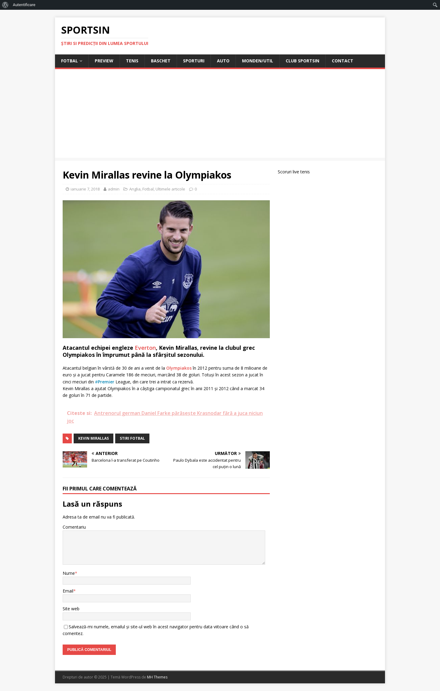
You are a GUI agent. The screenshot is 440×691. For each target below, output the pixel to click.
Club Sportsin (302, 61)
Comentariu (74, 527)
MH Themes (157, 677)
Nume (69, 573)
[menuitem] (5, 5)
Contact (342, 61)
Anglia (135, 189)
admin (113, 189)
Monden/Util (257, 61)
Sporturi (193, 61)
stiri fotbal (132, 438)
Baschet (160, 61)
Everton (145, 347)
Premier (106, 382)
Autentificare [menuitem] (24, 4)
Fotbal (69, 61)
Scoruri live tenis (294, 172)
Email (68, 591)
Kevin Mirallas (93, 438)
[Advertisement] (220, 115)
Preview (104, 61)
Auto (223, 61)
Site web (71, 609)
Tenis (132, 61)
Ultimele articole (170, 189)
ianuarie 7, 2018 (85, 189)
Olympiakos (179, 368)
